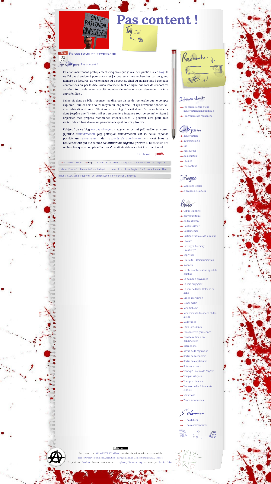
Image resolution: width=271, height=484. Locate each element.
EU (185, 145)
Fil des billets (140, 40)
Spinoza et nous (192, 366)
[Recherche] (211, 70)
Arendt (101, 162)
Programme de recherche (92, 53)
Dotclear (86, 462)
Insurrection (190, 135)
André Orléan (191, 220)
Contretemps (190, 230)
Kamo (127, 169)
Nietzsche (73, 175)
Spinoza (131, 175)
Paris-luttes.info (192, 326)
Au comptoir (190, 155)
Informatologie (191, 140)
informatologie (97, 169)
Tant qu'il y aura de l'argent (198, 371)
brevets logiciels (124, 162)
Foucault (74, 169)
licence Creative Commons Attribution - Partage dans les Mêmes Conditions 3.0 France (120, 457)
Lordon (157, 169)
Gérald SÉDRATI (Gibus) (107, 453)
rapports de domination (125, 138)
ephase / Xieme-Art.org (130, 462)
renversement (90, 138)
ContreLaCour (191, 226)
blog (161, 72)
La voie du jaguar (192, 284)
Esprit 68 (188, 254)
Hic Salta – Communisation (198, 260)
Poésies (187, 160)
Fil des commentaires (195, 425)
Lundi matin (190, 302)
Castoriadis (143, 162)
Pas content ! (89, 64)
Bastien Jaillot (165, 462)
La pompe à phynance (195, 278)
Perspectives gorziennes (197, 332)
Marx (165, 169)
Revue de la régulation (195, 350)
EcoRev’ (187, 241)
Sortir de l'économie (194, 356)
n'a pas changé (101, 129)
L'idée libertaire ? (193, 297)
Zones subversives (193, 400)
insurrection (86, 134)
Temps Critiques (192, 376)
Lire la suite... (146, 154)
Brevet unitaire (192, 215)
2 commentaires (73, 162)
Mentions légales (192, 185)
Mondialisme (190, 308)
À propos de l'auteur (194, 190)
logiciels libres (141, 169)
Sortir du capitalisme (195, 361)
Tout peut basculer (194, 381)
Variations (189, 395)
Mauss (62, 175)
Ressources (189, 150)
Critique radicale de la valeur (199, 235)
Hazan (83, 169)
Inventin (188, 265)
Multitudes (189, 321)
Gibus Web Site (192, 210)
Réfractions (189, 345)
